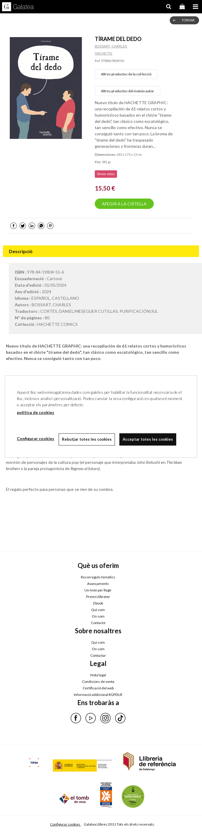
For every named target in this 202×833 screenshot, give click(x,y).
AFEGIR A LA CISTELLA (124, 203)
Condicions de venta (98, 681)
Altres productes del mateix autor (127, 91)
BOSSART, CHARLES (111, 46)
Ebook (98, 603)
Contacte (98, 623)
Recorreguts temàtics (98, 577)
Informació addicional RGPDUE (98, 694)
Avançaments (98, 583)
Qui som (98, 609)
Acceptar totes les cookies (148, 439)
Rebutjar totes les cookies (87, 439)
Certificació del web (98, 688)
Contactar (98, 655)
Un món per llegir (98, 590)
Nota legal (98, 675)
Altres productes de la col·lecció (126, 74)
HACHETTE (103, 53)
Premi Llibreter (98, 596)
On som (98, 616)
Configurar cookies (65, 824)
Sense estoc (106, 174)
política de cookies (35, 412)
